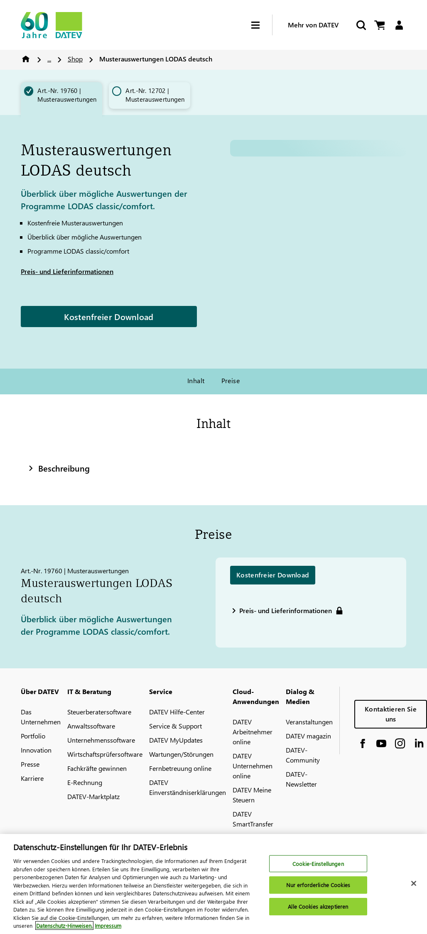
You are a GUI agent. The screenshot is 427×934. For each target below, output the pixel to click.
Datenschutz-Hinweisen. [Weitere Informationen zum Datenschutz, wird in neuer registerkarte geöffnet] (64, 925)
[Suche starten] (360, 25)
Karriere (32, 778)
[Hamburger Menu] (261, 25)
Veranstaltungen (309, 721)
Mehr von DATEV (313, 24)
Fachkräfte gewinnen (97, 768)
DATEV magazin (308, 735)
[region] (213, 884)
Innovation (36, 750)
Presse (30, 764)
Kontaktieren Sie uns (391, 713)
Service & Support (175, 725)
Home (26, 59)
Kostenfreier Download (108, 316)
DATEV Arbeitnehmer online (252, 731)
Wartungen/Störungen (181, 754)
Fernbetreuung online (180, 768)
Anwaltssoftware (91, 725)
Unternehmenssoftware (101, 740)
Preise (230, 380)
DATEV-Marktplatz (93, 796)
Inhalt (196, 380)
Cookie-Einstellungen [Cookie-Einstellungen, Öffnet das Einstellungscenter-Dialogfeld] (318, 863)
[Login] (399, 25)
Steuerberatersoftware (99, 711)
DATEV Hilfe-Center (177, 711)
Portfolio (33, 735)
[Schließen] (414, 883)
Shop (75, 58)
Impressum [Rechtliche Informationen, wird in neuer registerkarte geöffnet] (108, 925)
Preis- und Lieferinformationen (67, 271)
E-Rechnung (84, 782)
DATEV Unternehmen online (252, 765)
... (49, 58)
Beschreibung (58, 468)
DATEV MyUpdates (176, 740)
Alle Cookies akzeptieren (318, 906)
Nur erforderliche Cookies (318, 884)
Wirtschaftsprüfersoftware (104, 754)
